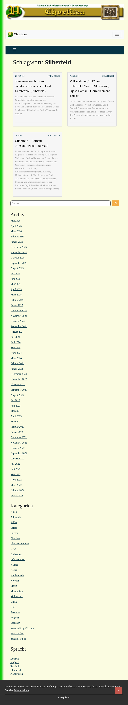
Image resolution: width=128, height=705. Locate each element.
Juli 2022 (15, 463)
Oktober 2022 (18, 448)
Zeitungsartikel (18, 638)
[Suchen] (115, 203)
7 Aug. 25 (74, 76)
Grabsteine (16, 554)
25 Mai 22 (19, 136)
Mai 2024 (15, 347)
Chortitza (15, 538)
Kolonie (15, 580)
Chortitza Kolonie (20, 543)
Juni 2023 (16, 405)
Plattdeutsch (16, 673)
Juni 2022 (16, 469)
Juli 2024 (15, 337)
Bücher (14, 533)
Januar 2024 (17, 368)
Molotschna (17, 596)
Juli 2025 (15, 273)
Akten (14, 512)
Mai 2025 (15, 284)
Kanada (14, 564)
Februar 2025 (17, 300)
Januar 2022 (17, 495)
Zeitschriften (17, 633)
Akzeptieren (64, 697)
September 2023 (19, 389)
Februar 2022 (17, 490)
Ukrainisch (15, 670)
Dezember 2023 (19, 374)
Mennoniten (17, 591)
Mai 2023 (15, 411)
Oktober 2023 (18, 384)
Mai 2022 (15, 474)
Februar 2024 (17, 363)
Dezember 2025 (19, 247)
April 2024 (16, 352)
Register (15, 617)
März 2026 (16, 231)
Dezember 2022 (19, 437)
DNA (13, 549)
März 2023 (16, 421)
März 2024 (16, 358)
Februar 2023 (17, 426)
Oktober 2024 (18, 321)
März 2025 (16, 294)
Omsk (14, 601)
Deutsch (14, 658)
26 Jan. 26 (20, 76)
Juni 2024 (16, 342)
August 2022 (17, 458)
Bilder (14, 522)
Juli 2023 (15, 400)
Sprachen (15, 622)
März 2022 (16, 485)
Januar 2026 (17, 241)
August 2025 (17, 268)
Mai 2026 (15, 220)
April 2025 (16, 289)
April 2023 (16, 416)
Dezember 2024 (19, 310)
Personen (15, 612)
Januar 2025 (17, 305)
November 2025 (19, 252)
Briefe (14, 527)
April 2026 (16, 226)
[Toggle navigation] (117, 34)
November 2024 (19, 316)
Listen (14, 585)
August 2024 (17, 331)
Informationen (18, 559)
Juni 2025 (16, 279)
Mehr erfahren (21, 690)
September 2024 (19, 326)
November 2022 (19, 442)
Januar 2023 (17, 432)
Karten (14, 570)
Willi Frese (54, 76)
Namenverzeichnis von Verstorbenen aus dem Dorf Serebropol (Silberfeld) (33, 86)
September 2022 (19, 453)
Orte (13, 607)
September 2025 (19, 263)
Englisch (14, 662)
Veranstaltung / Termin (22, 628)
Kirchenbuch (17, 575)
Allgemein (16, 517)
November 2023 (19, 379)
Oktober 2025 (18, 257)
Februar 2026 (17, 236)
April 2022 (16, 479)
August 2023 (17, 395)
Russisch (14, 666)
